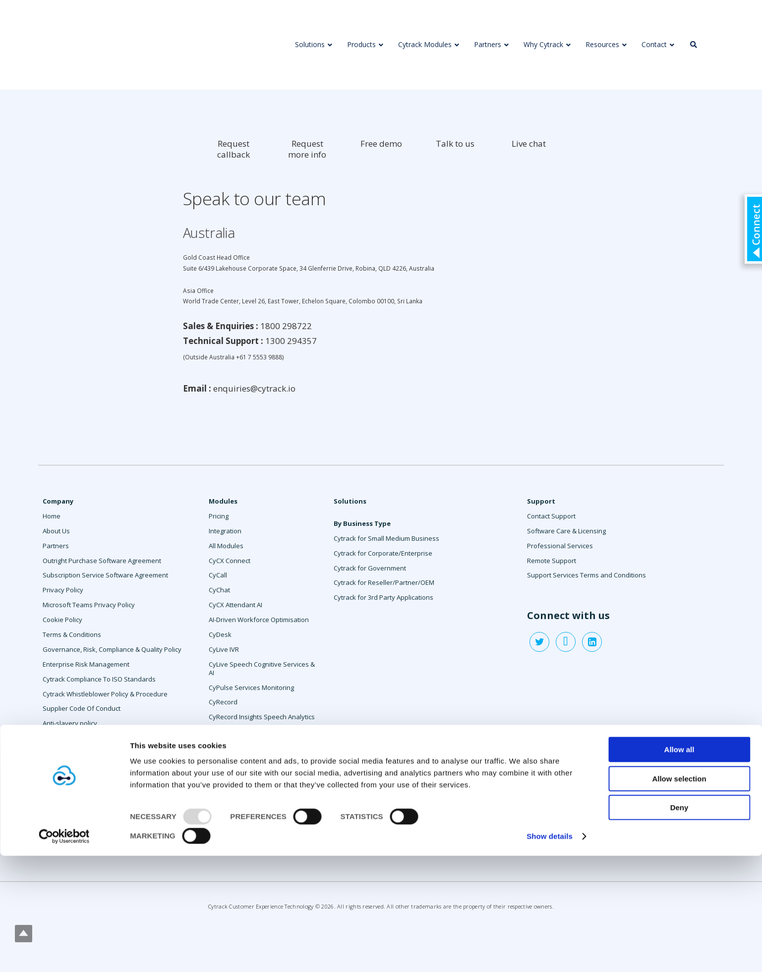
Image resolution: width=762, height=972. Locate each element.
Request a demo (67, 752)
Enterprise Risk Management (86, 664)
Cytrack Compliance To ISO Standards (99, 679)
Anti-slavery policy (70, 723)
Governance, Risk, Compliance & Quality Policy (112, 649)
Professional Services (242, 791)
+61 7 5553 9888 (259, 357)
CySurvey (223, 776)
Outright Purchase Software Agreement (102, 560)
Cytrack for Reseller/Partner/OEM (384, 582)
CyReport (222, 731)
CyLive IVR (224, 649)
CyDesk (220, 634)
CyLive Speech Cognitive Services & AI (262, 668)
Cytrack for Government (370, 568)
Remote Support (551, 560)
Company (58, 501)
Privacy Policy (63, 589)
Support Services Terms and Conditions (586, 575)
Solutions (350, 501)
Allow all (679, 865)
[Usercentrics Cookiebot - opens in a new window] (64, 952)
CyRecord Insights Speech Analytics (262, 716)
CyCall (218, 575)
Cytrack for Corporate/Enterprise (383, 553)
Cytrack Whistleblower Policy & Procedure (105, 693)
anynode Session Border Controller (262, 835)
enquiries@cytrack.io (254, 388)
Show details (550, 952)
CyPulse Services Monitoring (251, 687)
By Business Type (362, 523)
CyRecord (223, 701)
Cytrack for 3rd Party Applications (383, 597)
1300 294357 (291, 340)
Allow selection (679, 894)
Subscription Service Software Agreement (105, 575)
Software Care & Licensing (566, 530)
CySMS (219, 746)
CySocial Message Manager (250, 761)
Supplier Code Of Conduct (81, 708)
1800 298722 (286, 326)
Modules (223, 501)
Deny (679, 923)
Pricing (219, 516)
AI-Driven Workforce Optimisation (259, 619)
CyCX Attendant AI (235, 604)
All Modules (226, 545)
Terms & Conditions (72, 634)
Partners (56, 545)
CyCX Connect (229, 560)
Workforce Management (245, 820)
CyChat (219, 589)
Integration (225, 530)
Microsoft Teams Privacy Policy (89, 604)
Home (51, 516)
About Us (56, 530)
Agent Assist (227, 805)
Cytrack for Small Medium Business (386, 538)
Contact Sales (63, 738)
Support (541, 501)
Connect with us (568, 615)
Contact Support (551, 516)
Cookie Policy (62, 619)
